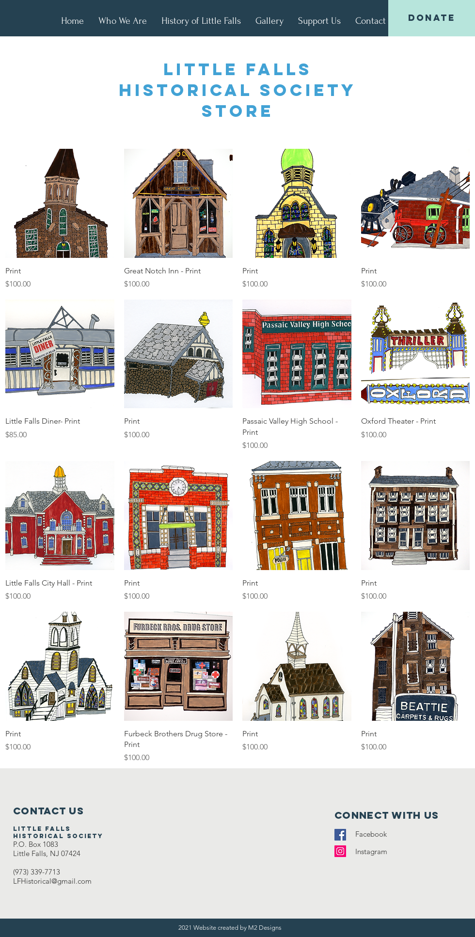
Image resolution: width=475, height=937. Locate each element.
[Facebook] (340, 835)
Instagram (376, 851)
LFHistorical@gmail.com (52, 881)
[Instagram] (340, 851)
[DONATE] (431, 18)
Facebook (374, 834)
